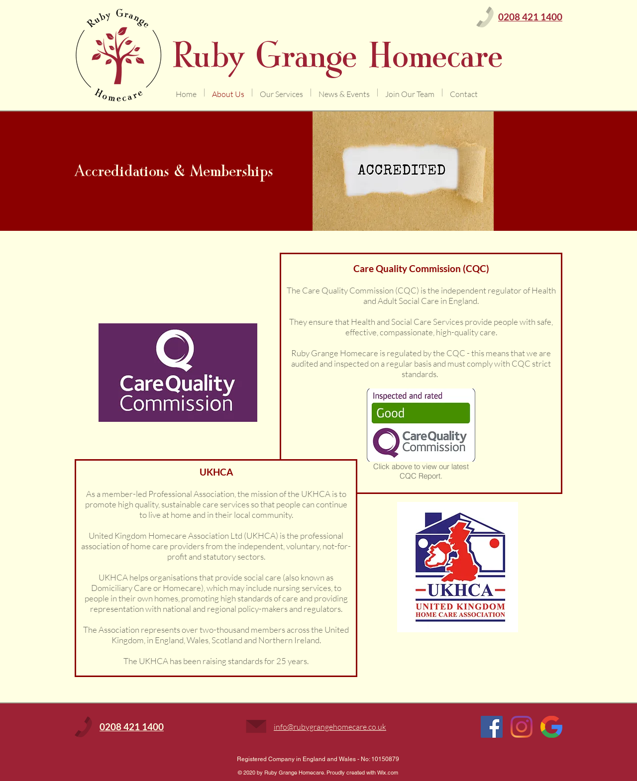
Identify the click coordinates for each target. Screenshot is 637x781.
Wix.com (387, 772)
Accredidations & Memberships (174, 171)
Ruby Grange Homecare (337, 55)
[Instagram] (521, 727)
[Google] (551, 727)
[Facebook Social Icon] (492, 727)
